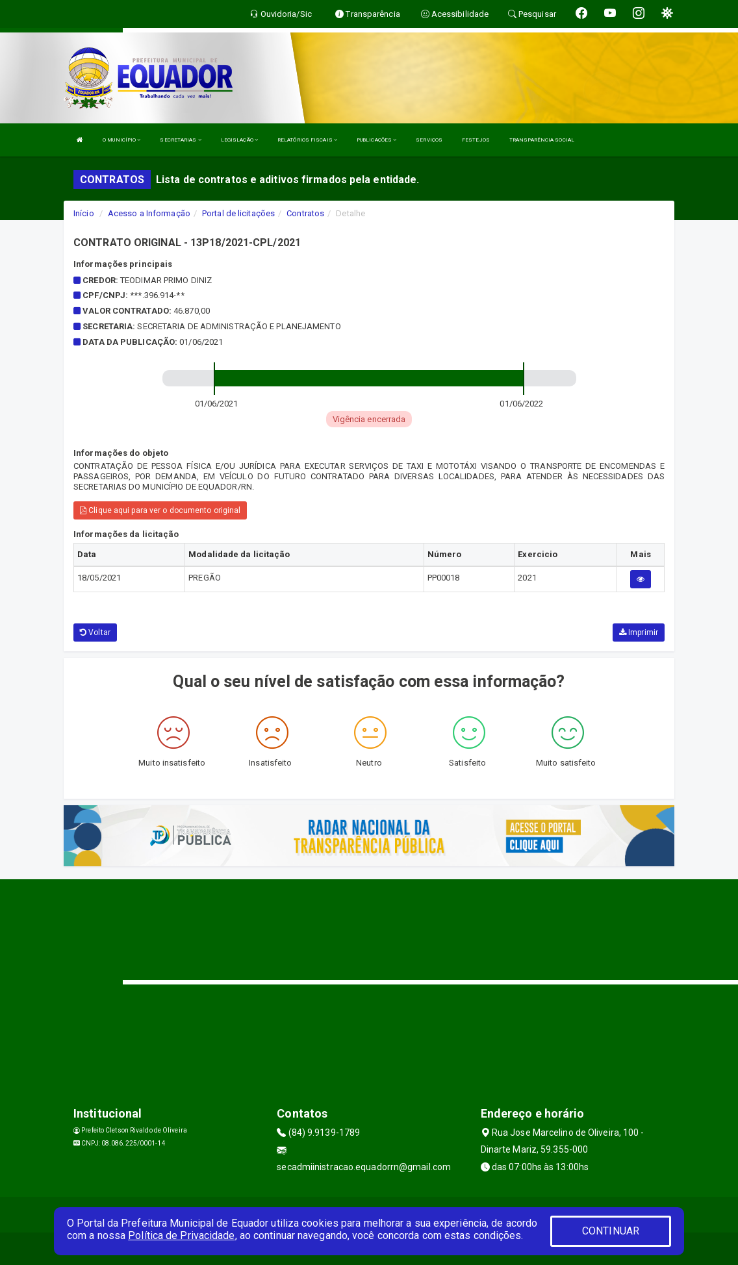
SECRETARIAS (180, 140)
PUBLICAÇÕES (376, 140)
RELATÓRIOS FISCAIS (307, 140)
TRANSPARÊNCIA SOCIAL (541, 140)
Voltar (95, 632)
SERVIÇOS (429, 140)
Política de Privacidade (181, 1235)
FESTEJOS (476, 140)
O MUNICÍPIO (121, 140)
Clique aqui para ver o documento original (160, 510)
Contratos (305, 213)
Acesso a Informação (149, 213)
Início (83, 213)
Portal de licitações (238, 213)
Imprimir (638, 632)
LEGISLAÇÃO (239, 140)
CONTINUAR (610, 1231)
